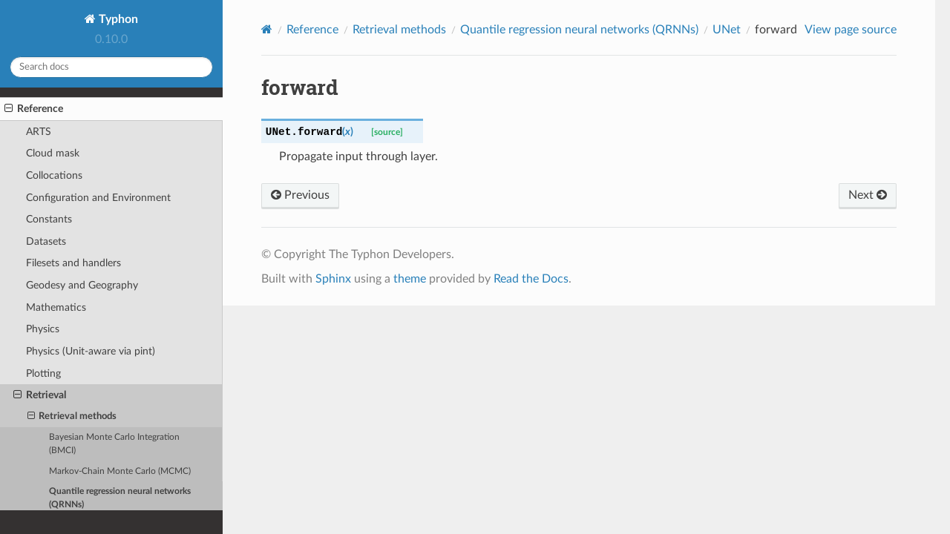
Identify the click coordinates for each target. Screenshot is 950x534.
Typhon (117, 19)
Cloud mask (52, 153)
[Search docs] (111, 67)
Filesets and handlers (73, 262)
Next (867, 195)
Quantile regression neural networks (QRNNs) (120, 498)
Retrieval (39, 395)
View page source (851, 30)
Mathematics (56, 307)
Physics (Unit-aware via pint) (90, 351)
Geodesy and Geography (82, 285)
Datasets (46, 241)
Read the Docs (531, 279)
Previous (300, 195)
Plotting (43, 373)
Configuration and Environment (98, 197)
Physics (42, 328)
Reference (33, 109)
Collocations (54, 175)
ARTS (38, 131)
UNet (726, 30)
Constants (49, 219)
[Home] (266, 29)
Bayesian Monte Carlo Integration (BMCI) (114, 444)
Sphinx (333, 279)
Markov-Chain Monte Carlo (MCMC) (120, 471)
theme (409, 279)
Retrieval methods (72, 416)
